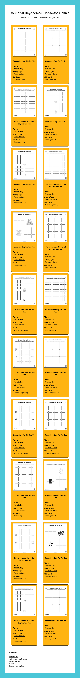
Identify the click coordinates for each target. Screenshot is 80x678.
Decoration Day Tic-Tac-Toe (24, 61)
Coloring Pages (14, 661)
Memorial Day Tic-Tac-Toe (24, 247)
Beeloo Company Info (16, 666)
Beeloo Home (13, 657)
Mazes (11, 663)
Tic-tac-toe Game (19, 74)
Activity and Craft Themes (18, 659)
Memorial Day (18, 69)
